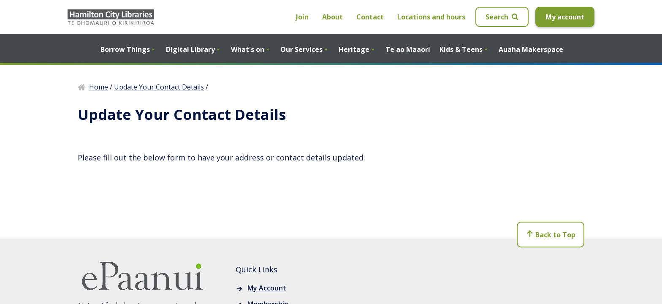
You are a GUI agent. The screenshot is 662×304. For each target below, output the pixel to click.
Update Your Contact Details (159, 87)
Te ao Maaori (407, 49)
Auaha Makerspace (531, 49)
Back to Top (550, 235)
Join (302, 17)
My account (564, 17)
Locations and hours (431, 17)
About (332, 17)
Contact (370, 17)
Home (98, 87)
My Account (266, 288)
